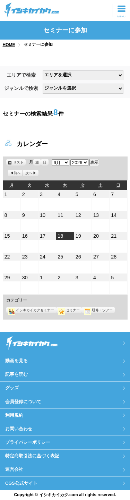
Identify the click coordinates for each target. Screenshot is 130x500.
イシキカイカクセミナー (31, 310)
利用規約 (14, 415)
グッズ (12, 387)
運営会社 (14, 469)
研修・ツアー (98, 310)
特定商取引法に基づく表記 (32, 455)
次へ (28, 173)
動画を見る (16, 360)
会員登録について (23, 401)
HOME (9, 44)
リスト (19, 162)
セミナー (69, 310)
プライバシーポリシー (27, 442)
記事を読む (16, 374)
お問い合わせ (18, 428)
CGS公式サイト (21, 483)
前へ (17, 173)
